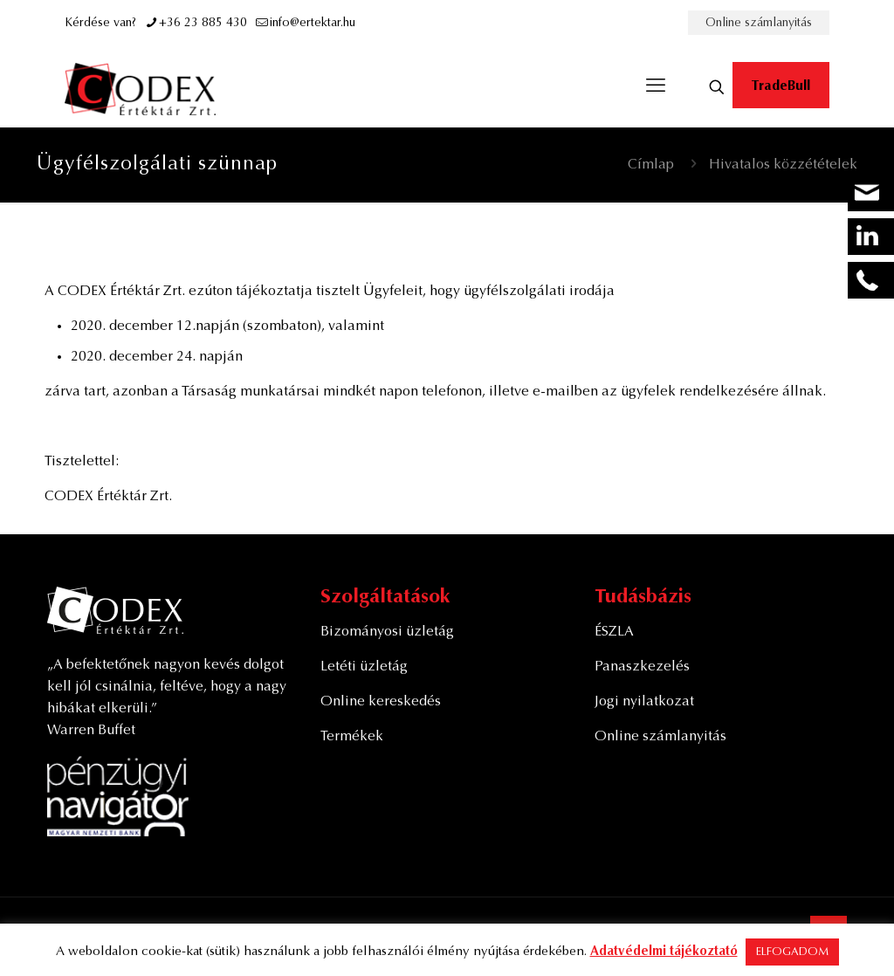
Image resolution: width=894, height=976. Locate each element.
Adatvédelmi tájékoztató (664, 952)
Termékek (351, 737)
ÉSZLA (614, 632)
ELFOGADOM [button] (792, 952)
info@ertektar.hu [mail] (312, 23)
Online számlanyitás (758, 23)
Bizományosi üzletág (387, 632)
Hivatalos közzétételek (783, 165)
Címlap (651, 165)
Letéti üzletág (364, 667)
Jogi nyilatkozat (644, 702)
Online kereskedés (380, 702)
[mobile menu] (655, 87)
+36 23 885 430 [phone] (203, 23)
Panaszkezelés (642, 667)
